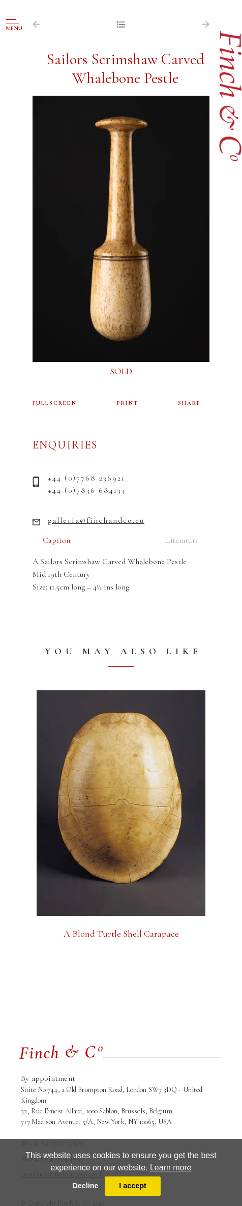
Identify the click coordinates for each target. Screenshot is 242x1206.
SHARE (189, 403)
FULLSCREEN (55, 403)
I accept (132, 1186)
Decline (85, 1186)
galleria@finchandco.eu (96, 520)
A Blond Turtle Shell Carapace (121, 933)
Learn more (171, 1167)
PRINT (127, 403)
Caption (56, 540)
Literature (182, 540)
